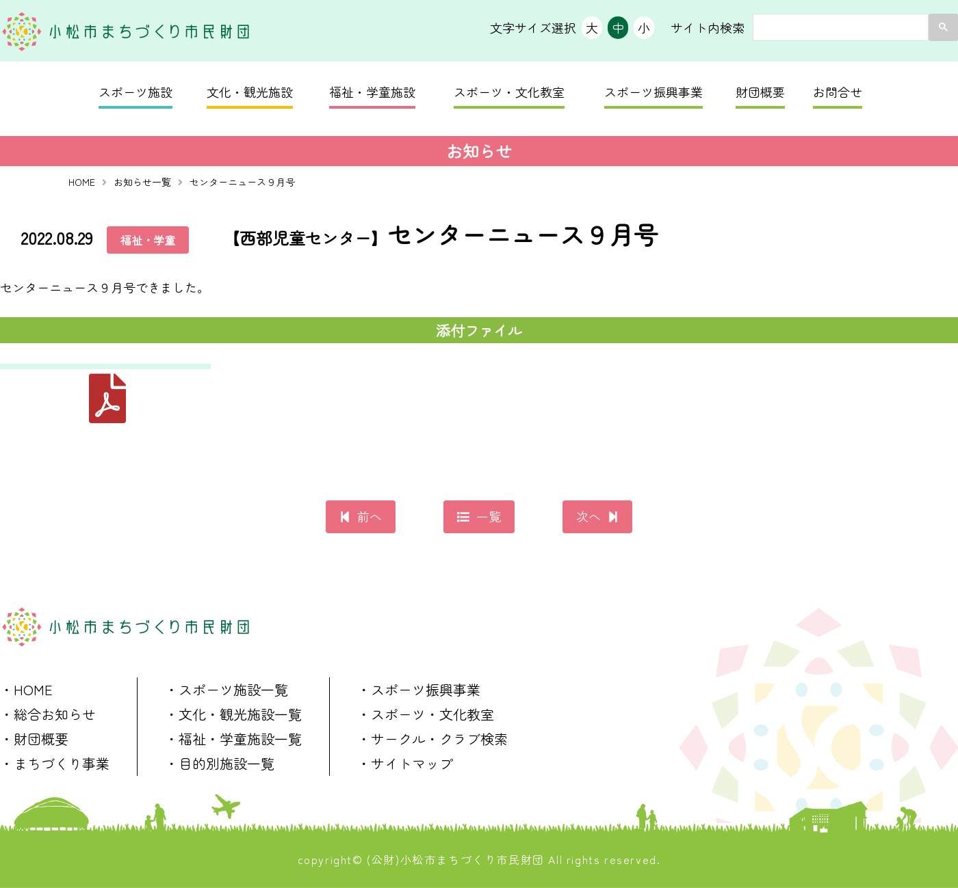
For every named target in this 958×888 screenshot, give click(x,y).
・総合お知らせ (48, 714)
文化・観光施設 (250, 91)
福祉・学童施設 (372, 91)
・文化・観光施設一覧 (233, 714)
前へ (369, 516)
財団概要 (760, 91)
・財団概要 (34, 739)
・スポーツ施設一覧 (226, 689)
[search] (839, 27)
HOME (81, 182)
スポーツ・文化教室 (509, 91)
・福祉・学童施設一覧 (233, 739)
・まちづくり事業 (54, 763)
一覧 (488, 516)
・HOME (26, 689)
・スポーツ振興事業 (418, 689)
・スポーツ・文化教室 (425, 714)
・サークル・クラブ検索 (432, 739)
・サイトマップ (405, 763)
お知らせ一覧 (142, 182)
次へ (588, 516)
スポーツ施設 (135, 91)
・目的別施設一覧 (219, 763)
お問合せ (837, 91)
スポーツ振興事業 (653, 91)
